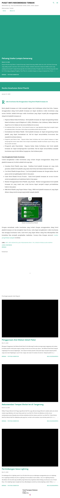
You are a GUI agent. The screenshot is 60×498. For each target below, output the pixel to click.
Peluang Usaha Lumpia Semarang (17, 58)
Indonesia (9, 245)
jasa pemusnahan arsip (25, 242)
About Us (11, 10)
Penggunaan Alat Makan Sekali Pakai (19, 340)
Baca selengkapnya (52, 356)
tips (33, 242)
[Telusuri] (54, 3)
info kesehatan (13, 242)
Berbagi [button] (4, 74)
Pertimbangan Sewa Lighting (15, 469)
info (6, 242)
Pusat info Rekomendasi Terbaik (18, 2)
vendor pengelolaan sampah (43, 242)
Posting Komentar (13, 74)
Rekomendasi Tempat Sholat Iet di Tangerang (22, 404)
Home (3, 10)
